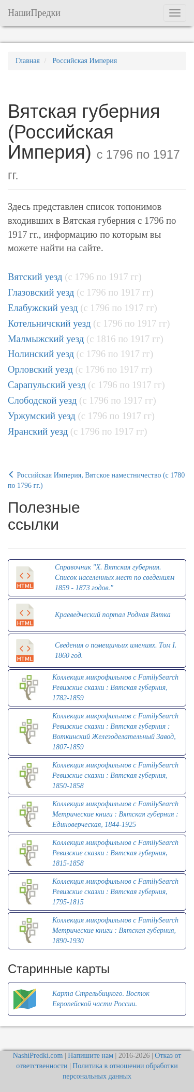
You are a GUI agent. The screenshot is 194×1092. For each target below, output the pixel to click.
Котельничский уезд (49, 323)
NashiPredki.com (38, 1055)
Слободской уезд (42, 400)
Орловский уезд (40, 369)
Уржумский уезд (42, 415)
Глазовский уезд (41, 292)
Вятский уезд (35, 276)
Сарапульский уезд (47, 384)
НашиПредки (34, 13)
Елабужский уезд (43, 307)
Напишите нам (90, 1055)
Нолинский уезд (41, 353)
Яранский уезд (38, 431)
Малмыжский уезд (46, 338)
